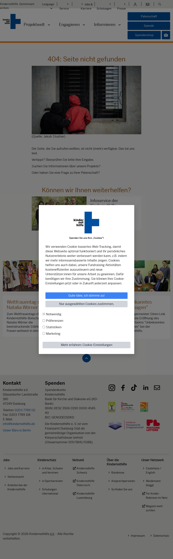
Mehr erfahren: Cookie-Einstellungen (86, 345)
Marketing (53, 334)
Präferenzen (54, 321)
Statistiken (53, 327)
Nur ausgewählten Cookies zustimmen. (86, 304)
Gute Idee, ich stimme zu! (86, 296)
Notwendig (53, 314)
